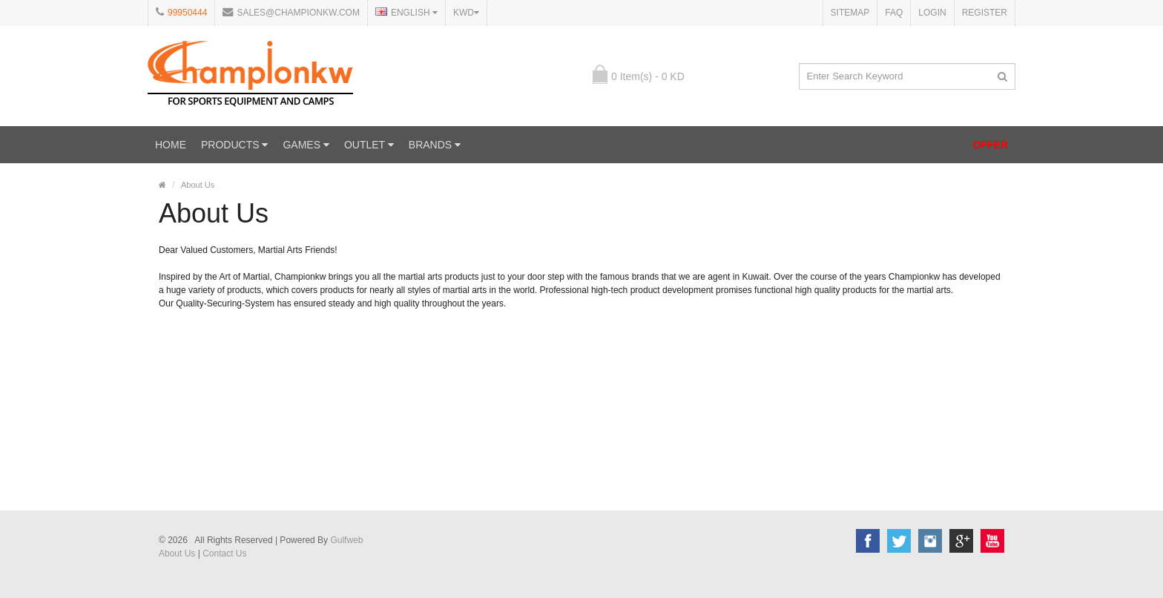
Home (170, 145)
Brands (435, 145)
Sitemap (850, 12)
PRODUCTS (234, 145)
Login (932, 12)
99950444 (187, 12)
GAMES (306, 145)
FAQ (894, 12)
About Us (197, 184)
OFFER (990, 145)
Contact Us (224, 553)
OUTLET (369, 145)
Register (984, 12)
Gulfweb (346, 540)
